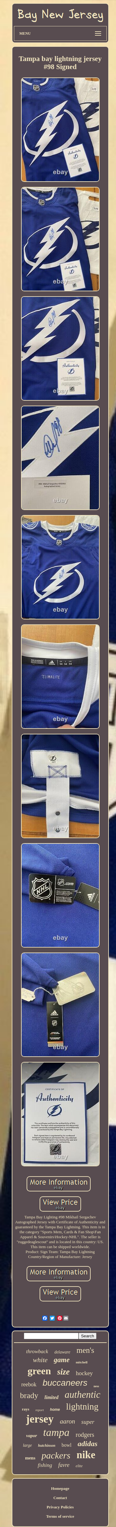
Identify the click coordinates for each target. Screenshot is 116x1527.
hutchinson (46, 1445)
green (39, 1370)
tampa (56, 1432)
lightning (82, 1406)
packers (55, 1455)
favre (63, 1465)
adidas (87, 1444)
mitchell (82, 1362)
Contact (60, 1497)
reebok (29, 1384)
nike (86, 1454)
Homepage (60, 1488)
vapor (31, 1435)
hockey (84, 1373)
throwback (37, 1351)
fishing (45, 1465)
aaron (67, 1421)
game (62, 1360)
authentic (82, 1394)
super (87, 1422)
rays (25, 1409)
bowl (66, 1445)
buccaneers (65, 1383)
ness (96, 1386)
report (40, 1410)
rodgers (85, 1434)
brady (29, 1395)
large (27, 1445)
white (40, 1360)
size (63, 1371)
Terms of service (60, 1516)
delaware (62, 1352)
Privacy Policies (60, 1507)
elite (79, 1465)
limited (51, 1397)
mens (30, 1457)
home (55, 1409)
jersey (40, 1419)
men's (85, 1350)
